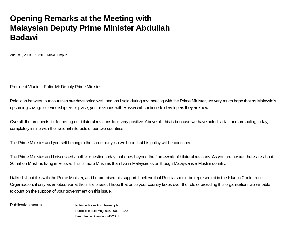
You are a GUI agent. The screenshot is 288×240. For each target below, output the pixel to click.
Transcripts (110, 205)
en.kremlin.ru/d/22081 (104, 216)
